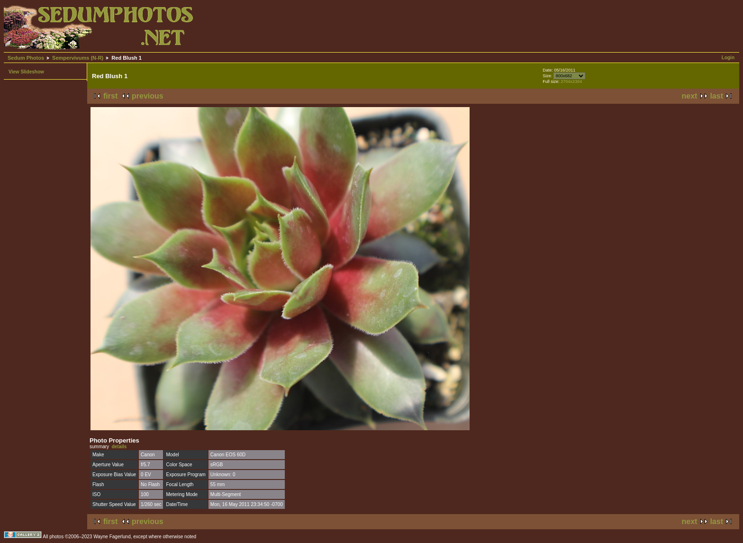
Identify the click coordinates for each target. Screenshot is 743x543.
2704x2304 (571, 81)
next (690, 96)
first (110, 96)
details (119, 446)
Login (728, 57)
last (716, 96)
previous (147, 96)
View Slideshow (26, 71)
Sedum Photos (26, 58)
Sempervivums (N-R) (77, 58)
